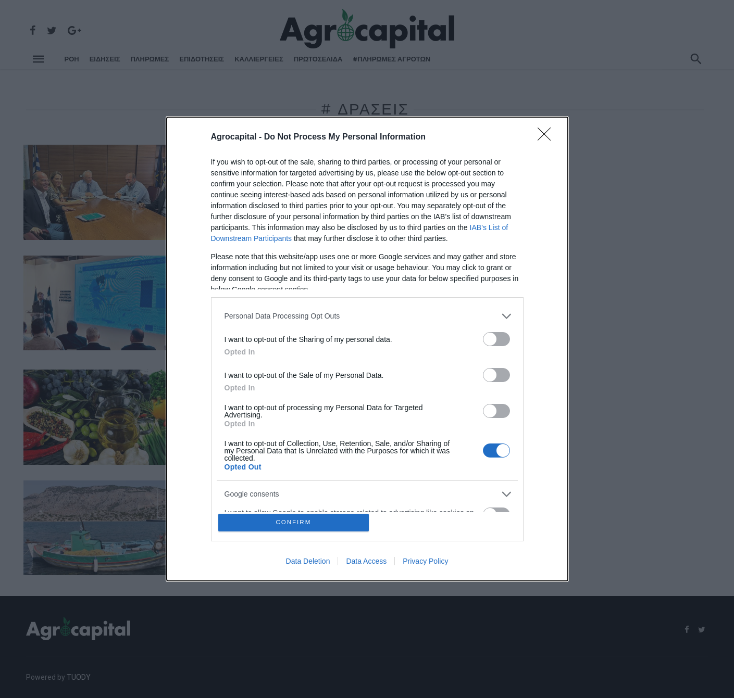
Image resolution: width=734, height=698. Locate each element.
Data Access (366, 563)
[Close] (547, 135)
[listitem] (367, 314)
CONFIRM (295, 522)
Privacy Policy (425, 563)
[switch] (496, 337)
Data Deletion (308, 563)
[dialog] (367, 348)
